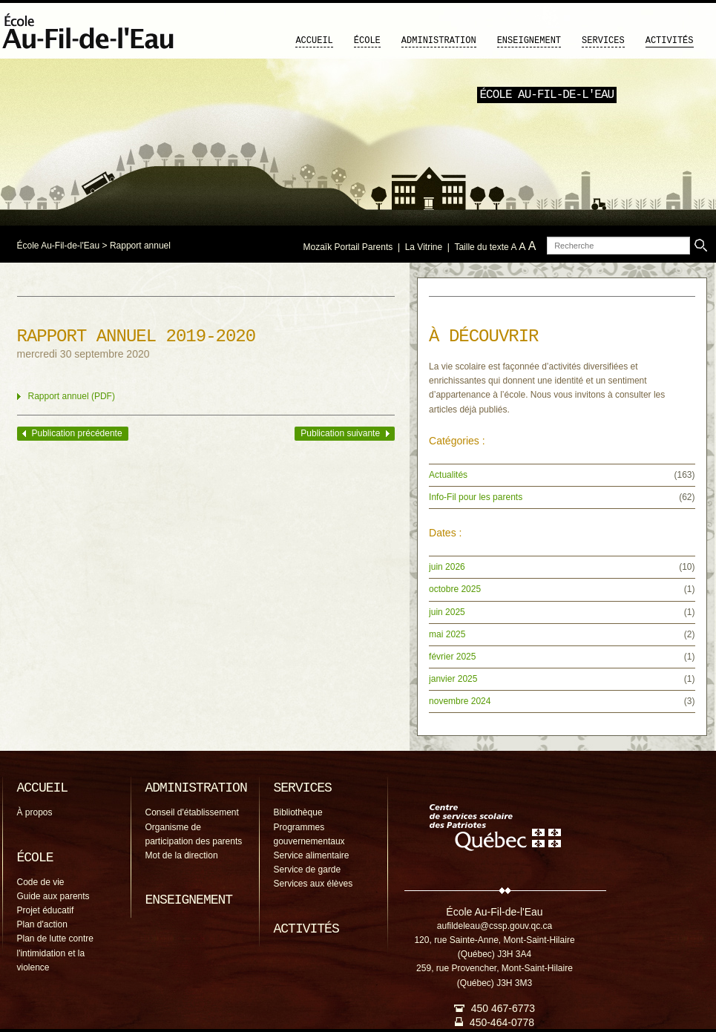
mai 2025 (447, 634)
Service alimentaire (311, 855)
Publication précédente (77, 433)
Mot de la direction (181, 855)
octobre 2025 (455, 589)
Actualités (448, 475)
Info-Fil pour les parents (475, 497)
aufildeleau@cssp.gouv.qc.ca (494, 926)
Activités (670, 41)
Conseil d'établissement (192, 812)
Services (603, 41)
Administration (438, 41)
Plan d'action (42, 924)
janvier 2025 (453, 679)
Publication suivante (340, 433)
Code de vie (41, 882)
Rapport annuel (140, 245)
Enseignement (529, 41)
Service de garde (307, 869)
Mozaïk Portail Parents (348, 247)
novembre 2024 (459, 701)
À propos (35, 812)
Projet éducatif (45, 910)
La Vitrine (423, 247)
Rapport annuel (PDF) (71, 396)
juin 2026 (447, 567)
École (367, 41)
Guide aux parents (53, 896)
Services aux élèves (313, 883)
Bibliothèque (298, 812)
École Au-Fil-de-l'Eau (58, 245)
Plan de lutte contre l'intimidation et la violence (55, 952)
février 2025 (452, 656)
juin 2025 (447, 612)
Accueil (313, 41)
